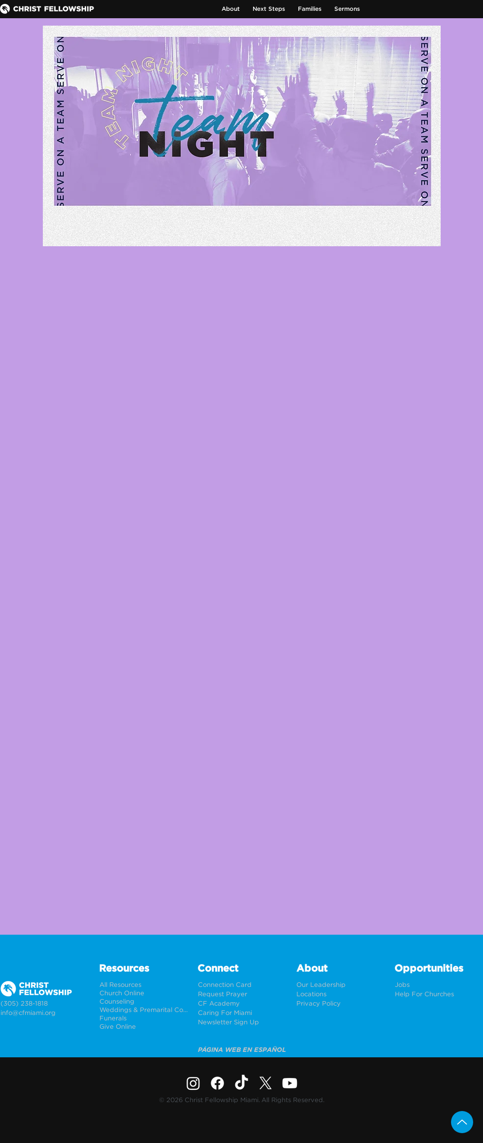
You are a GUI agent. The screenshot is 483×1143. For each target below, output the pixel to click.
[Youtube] (289, 1083)
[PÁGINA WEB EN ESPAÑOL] (242, 1050)
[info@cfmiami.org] (44, 1013)
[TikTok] (241, 1083)
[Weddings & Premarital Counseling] (143, 1010)
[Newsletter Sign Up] (242, 1022)
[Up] (462, 1122)
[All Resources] (143, 985)
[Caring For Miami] (242, 1013)
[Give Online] (143, 1027)
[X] (265, 1083)
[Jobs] (439, 985)
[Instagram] (193, 1083)
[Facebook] (217, 1083)
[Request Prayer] (242, 994)
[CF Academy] (242, 1004)
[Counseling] (143, 1002)
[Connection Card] (242, 985)
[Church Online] (143, 993)
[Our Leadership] (340, 985)
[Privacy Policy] (340, 1004)
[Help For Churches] (439, 994)
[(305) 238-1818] (44, 1004)
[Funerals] (143, 1018)
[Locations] (340, 994)
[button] (230, 8)
